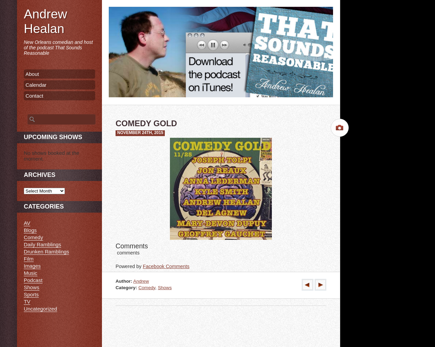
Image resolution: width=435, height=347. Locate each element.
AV (27, 223)
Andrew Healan (45, 21)
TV (27, 301)
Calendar (36, 85)
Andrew (141, 281)
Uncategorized (40, 309)
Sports (31, 294)
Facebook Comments (166, 266)
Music (30, 273)
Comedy (146, 287)
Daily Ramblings (42, 244)
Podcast (33, 280)
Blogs (30, 230)
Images (32, 266)
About (32, 74)
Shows (165, 287)
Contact (34, 96)
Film (29, 259)
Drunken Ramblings (46, 251)
